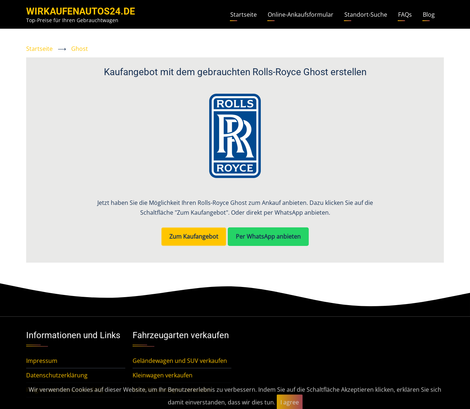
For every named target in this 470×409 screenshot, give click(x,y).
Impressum (41, 361)
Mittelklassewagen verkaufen (172, 390)
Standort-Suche (365, 15)
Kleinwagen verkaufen (163, 375)
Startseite (243, 15)
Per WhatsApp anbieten (268, 236)
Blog (429, 15)
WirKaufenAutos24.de (80, 11)
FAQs (405, 15)
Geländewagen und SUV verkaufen (180, 361)
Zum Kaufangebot (193, 236)
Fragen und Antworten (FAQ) (65, 390)
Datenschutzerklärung (57, 375)
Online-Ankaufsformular (300, 15)
